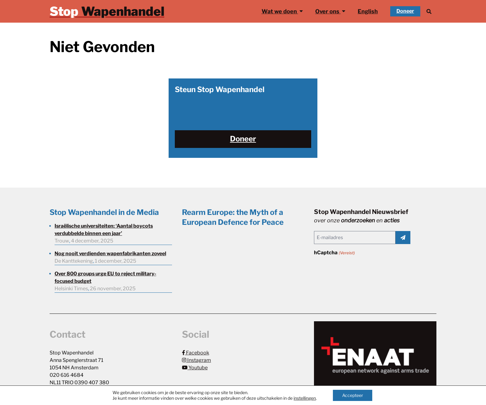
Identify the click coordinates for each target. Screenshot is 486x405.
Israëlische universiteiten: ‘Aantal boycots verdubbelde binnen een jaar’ (104, 229)
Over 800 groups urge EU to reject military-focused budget (105, 277)
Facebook (195, 353)
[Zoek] (429, 11)
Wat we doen (282, 11)
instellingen (305, 398)
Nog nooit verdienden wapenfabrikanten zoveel (110, 253)
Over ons (330, 11)
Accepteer (352, 395)
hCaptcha (334, 253)
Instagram (196, 360)
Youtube (195, 368)
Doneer (405, 11)
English (368, 11)
